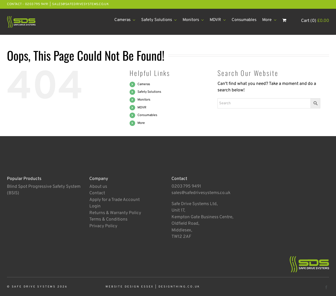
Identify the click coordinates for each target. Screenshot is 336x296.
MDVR (141, 108)
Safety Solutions (149, 92)
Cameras (143, 84)
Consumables (147, 115)
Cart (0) (315, 21)
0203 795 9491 (186, 186)
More (141, 123)
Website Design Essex (130, 287)
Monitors (143, 100)
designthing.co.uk (179, 287)
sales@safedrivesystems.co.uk (80, 4)
